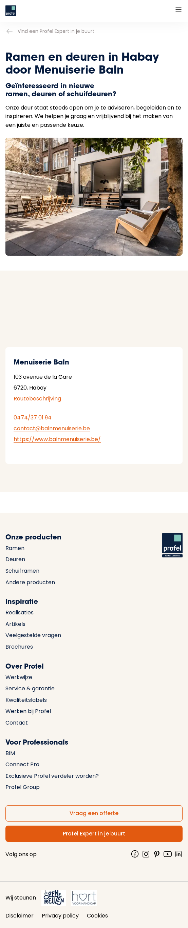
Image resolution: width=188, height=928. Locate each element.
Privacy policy (60, 916)
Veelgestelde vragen (33, 635)
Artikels (15, 624)
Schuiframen (22, 571)
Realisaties (19, 612)
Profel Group (22, 787)
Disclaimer (19, 916)
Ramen (14, 548)
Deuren (15, 559)
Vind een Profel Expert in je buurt (49, 31)
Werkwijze (18, 677)
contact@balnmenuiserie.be (52, 428)
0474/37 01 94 (33, 417)
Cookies (97, 916)
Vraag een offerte (94, 813)
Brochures (19, 647)
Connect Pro (22, 764)
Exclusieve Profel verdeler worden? (52, 776)
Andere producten (30, 582)
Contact (16, 723)
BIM (10, 753)
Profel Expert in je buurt (94, 833)
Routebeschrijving (37, 398)
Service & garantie (30, 688)
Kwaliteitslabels (26, 700)
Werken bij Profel (28, 711)
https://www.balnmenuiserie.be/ (57, 439)
